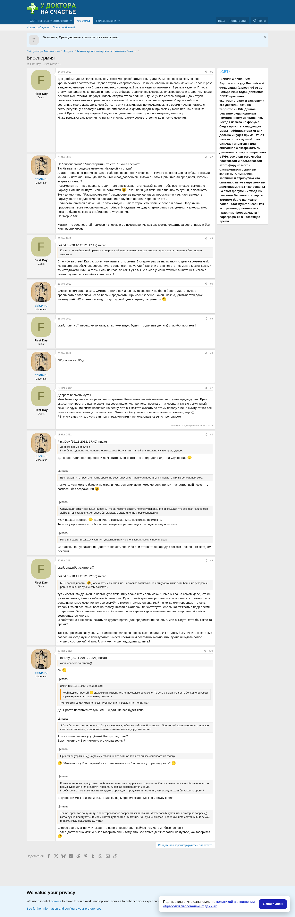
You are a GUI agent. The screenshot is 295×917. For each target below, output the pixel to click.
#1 (211, 71)
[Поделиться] (206, 72)
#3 (211, 238)
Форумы (83, 20)
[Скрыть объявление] (264, 37)
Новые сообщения (38, 27)
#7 (211, 388)
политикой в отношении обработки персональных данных (209, 903)
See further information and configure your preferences (64, 908)
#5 (211, 318)
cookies (56, 901)
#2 (211, 157)
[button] (71, 20)
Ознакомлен (273, 904)
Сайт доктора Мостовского (49, 20)
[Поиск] (259, 20)
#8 (211, 434)
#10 (211, 650)
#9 (211, 560)
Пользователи (106, 20)
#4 (211, 283)
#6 (211, 353)
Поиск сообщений (64, 27)
